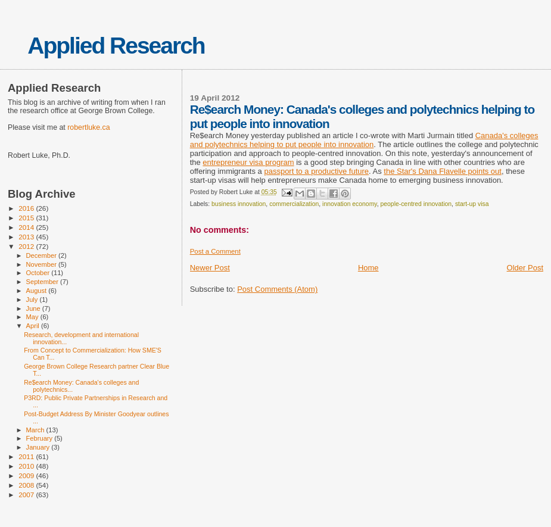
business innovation (238, 204)
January (39, 447)
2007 (27, 494)
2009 (27, 475)
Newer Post (210, 267)
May (33, 316)
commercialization (294, 204)
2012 (27, 246)
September (43, 281)
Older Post (525, 267)
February (40, 438)
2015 (27, 218)
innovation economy (349, 204)
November (42, 264)
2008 (27, 485)
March (36, 430)
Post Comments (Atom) (277, 289)
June (34, 308)
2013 (27, 237)
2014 (27, 227)
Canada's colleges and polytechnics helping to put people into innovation (364, 140)
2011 (27, 456)
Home (368, 267)
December (42, 255)
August (37, 290)
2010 (27, 466)
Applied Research (115, 45)
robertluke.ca (88, 127)
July (33, 299)
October (39, 272)
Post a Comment (215, 251)
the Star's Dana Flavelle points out (443, 171)
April (33, 325)
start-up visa (472, 204)
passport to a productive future (316, 171)
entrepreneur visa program (248, 162)
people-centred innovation (416, 204)
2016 (27, 208)
